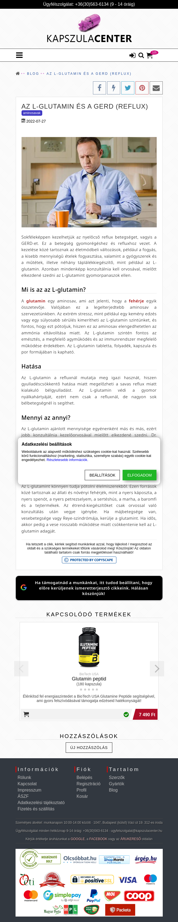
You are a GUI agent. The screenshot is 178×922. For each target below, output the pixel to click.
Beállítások (102, 475)
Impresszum (29, 790)
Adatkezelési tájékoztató (41, 802)
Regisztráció (89, 783)
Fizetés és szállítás (36, 809)
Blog (113, 790)
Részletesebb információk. (67, 460)
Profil (81, 790)
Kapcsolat (27, 783)
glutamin (36, 301)
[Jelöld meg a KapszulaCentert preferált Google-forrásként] (89, 588)
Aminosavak (32, 113)
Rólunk (24, 777)
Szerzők (117, 777)
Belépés (84, 777)
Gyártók (116, 783)
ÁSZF (23, 796)
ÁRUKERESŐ (130, 839)
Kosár (82, 796)
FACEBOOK (98, 839)
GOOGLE (78, 839)
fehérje (136, 301)
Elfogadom (139, 475)
